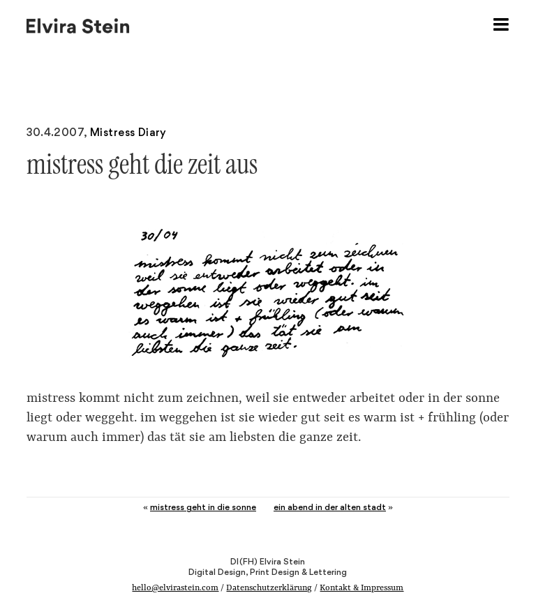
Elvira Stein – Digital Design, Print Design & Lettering (79, 24)
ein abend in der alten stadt (330, 507)
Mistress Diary (128, 132)
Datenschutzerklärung (269, 588)
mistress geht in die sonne (203, 507)
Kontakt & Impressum (361, 588)
